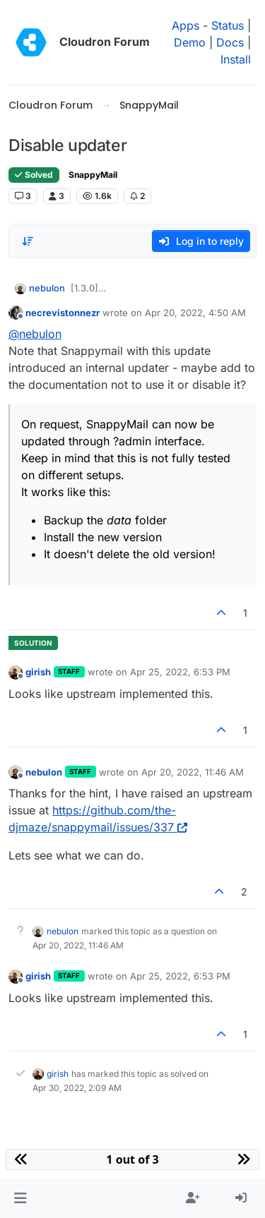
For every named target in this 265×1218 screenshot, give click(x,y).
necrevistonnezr (62, 312)
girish (38, 671)
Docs (230, 42)
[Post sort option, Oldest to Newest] (27, 241)
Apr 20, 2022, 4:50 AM (195, 312)
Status (227, 25)
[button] (20, 1198)
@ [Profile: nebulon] (34, 334)
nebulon (47, 288)
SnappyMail (93, 174)
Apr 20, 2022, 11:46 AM (192, 772)
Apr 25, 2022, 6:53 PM (180, 671)
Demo (190, 42)
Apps (185, 25)
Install (235, 59)
